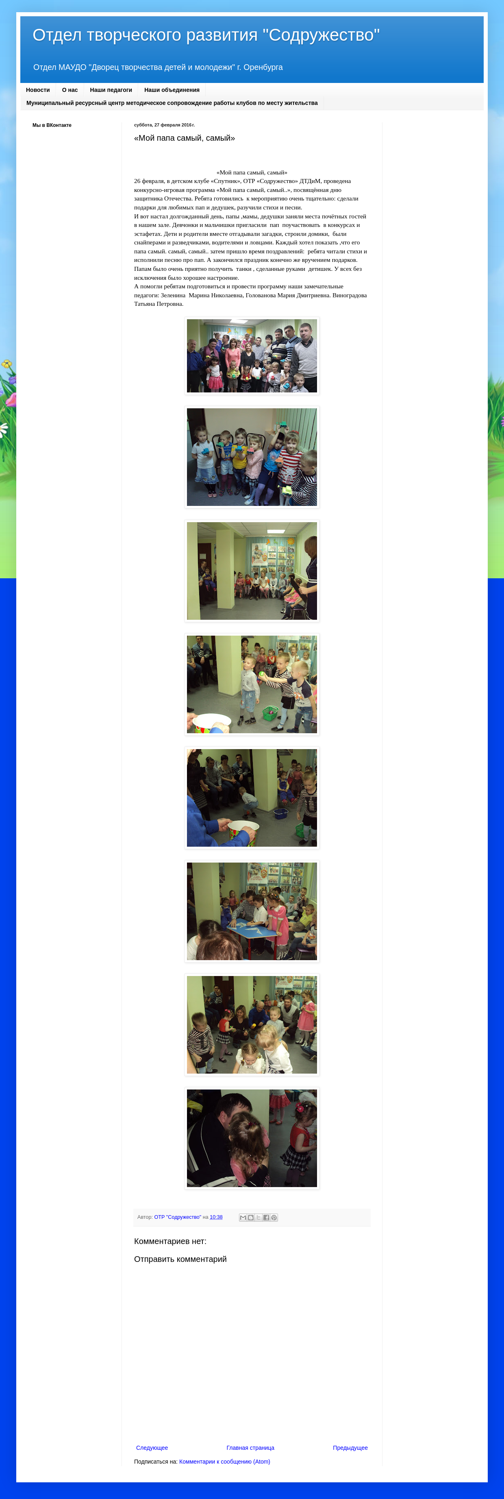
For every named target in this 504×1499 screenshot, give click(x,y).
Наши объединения (172, 90)
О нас (70, 90)
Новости (38, 90)
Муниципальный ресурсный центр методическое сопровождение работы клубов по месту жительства (172, 103)
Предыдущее (350, 1448)
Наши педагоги (111, 90)
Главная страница (251, 1448)
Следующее (152, 1448)
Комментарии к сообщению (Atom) (224, 1461)
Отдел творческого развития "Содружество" (206, 34)
